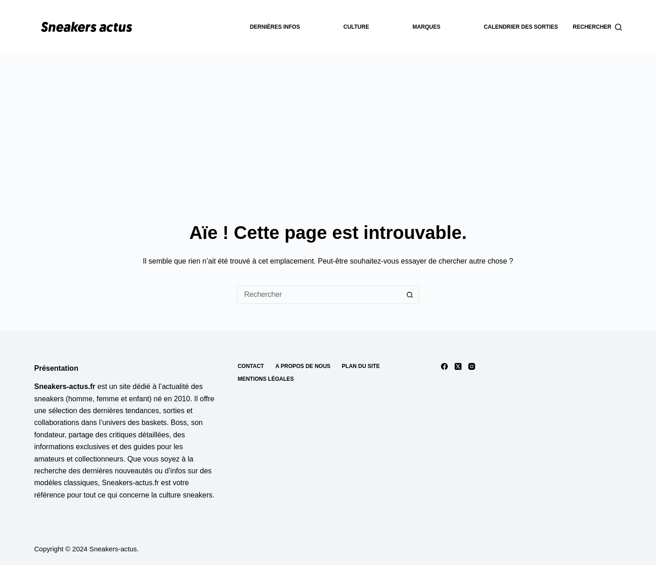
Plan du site (360, 366)
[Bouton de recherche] (410, 294)
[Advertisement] (328, 123)
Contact (251, 366)
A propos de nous (302, 366)
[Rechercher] (597, 27)
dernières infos (275, 27)
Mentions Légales (266, 379)
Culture (356, 27)
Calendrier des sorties (521, 27)
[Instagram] (471, 366)
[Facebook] (444, 366)
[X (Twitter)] (458, 366)
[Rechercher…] (319, 294)
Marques (426, 27)
